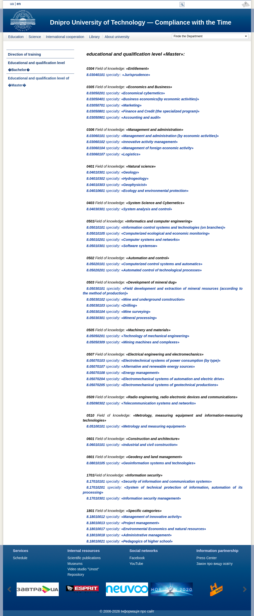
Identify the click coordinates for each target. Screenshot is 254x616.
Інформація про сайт (137, 611)
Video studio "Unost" (83, 569)
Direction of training (24, 54)
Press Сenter (206, 558)
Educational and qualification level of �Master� (38, 81)
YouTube (136, 564)
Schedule (20, 558)
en (19, 4)
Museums (75, 564)
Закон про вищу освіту (214, 564)
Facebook (137, 558)
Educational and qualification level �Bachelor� (36, 66)
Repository (75, 575)
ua (12, 4)
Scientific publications (84, 558)
